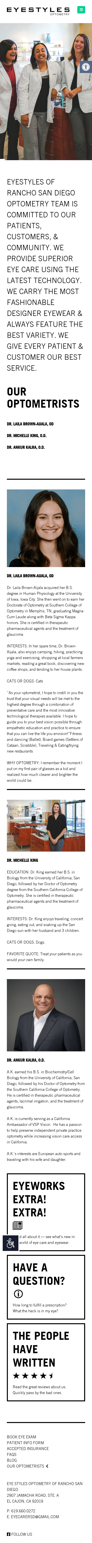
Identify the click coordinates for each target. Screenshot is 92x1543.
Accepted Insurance (28, 1448)
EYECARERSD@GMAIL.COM (35, 1516)
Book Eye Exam (21, 1437)
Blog (12, 1460)
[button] (81, 9)
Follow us (19, 1534)
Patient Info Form (25, 1442)
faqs (11, 1454)
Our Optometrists (25, 1466)
